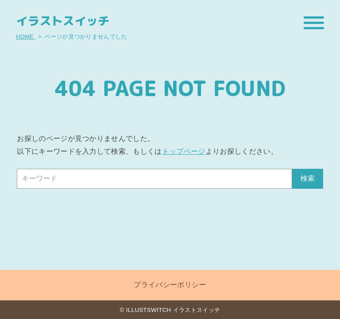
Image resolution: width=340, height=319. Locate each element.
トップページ (184, 151)
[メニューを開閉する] (314, 23)
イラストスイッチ (63, 21)
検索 (307, 178)
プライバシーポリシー (170, 284)
